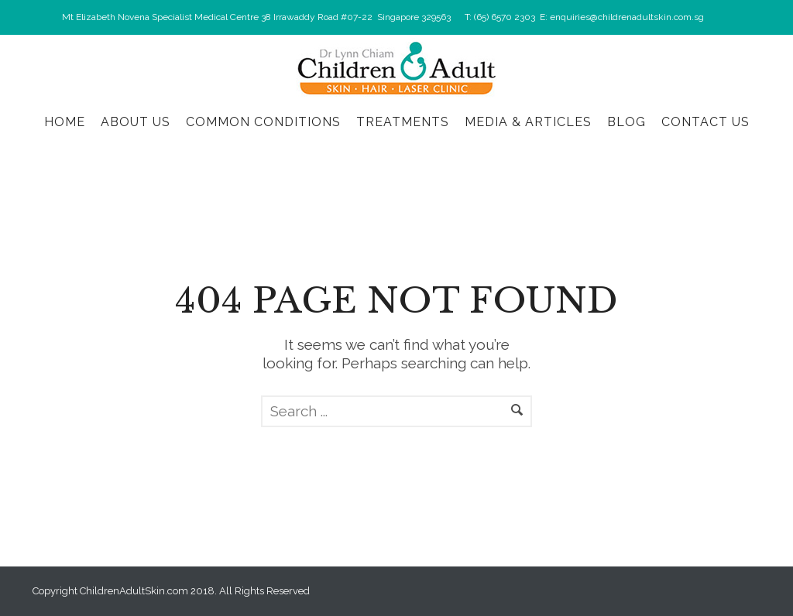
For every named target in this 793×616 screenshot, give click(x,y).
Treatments (402, 122)
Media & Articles (528, 122)
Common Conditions (263, 122)
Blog (626, 122)
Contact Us (705, 122)
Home (64, 122)
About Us (135, 122)
